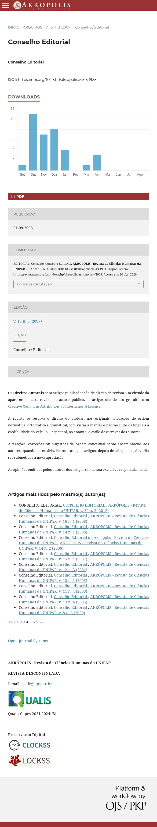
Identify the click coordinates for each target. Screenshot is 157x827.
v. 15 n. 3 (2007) (58, 27)
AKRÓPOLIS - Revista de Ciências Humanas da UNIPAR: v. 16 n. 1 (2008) (84, 518)
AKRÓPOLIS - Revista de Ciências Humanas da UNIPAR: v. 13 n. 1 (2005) (84, 577)
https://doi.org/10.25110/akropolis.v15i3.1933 (57, 79)
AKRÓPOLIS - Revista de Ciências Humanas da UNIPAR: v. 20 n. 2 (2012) (82, 508)
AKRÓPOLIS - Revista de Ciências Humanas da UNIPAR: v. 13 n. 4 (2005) (84, 599)
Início (14, 27)
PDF (19, 196)
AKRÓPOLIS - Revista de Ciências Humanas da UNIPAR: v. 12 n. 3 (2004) (84, 567)
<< (10, 621)
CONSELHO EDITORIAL (84, 505)
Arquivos (32, 27)
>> (41, 621)
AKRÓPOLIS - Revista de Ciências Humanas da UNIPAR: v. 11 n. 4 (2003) (84, 588)
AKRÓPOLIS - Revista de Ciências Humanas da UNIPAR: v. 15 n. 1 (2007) (84, 556)
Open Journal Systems (28, 640)
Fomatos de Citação (34, 284)
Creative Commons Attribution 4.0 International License (54, 406)
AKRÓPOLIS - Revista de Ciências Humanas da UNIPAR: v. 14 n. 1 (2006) (84, 529)
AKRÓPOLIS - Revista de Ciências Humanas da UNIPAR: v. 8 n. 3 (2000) (84, 610)
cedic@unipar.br (36, 683)
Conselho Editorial (71, 515)
